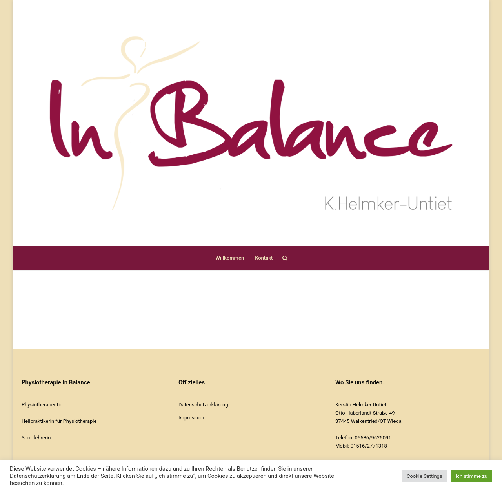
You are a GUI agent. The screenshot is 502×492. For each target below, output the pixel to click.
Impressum (191, 418)
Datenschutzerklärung (203, 405)
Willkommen (230, 258)
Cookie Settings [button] (424, 476)
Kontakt (264, 258)
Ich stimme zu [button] (471, 476)
